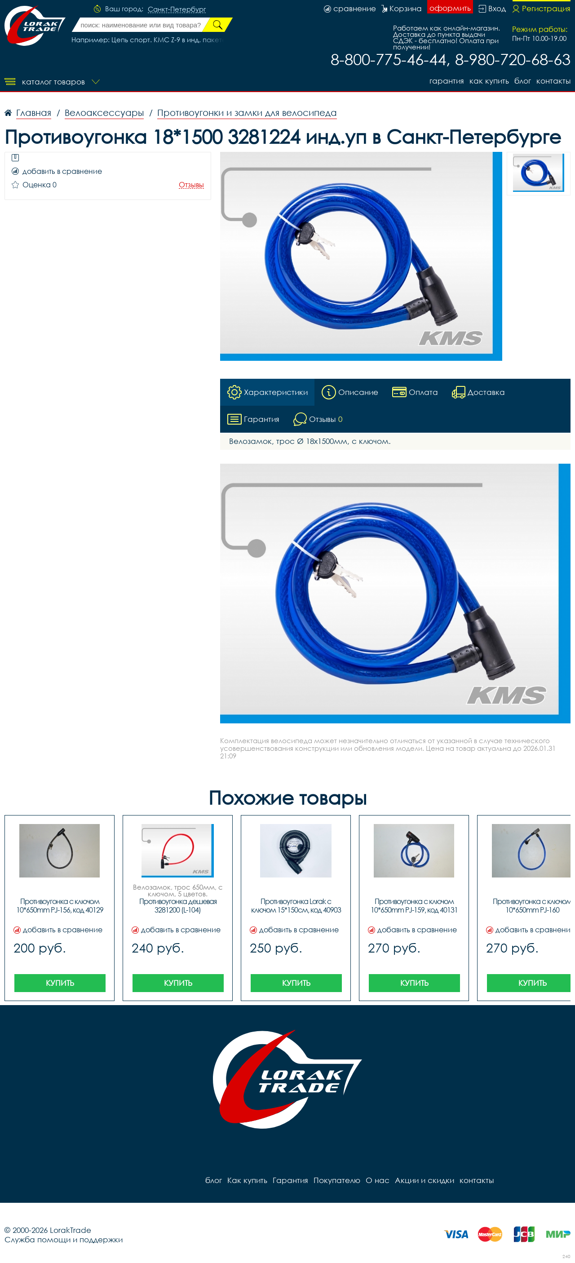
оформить (450, 8)
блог (522, 80)
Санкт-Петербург (177, 9)
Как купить (489, 80)
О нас (377, 1180)
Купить (60, 983)
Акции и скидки (424, 1180)
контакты (553, 80)
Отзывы (191, 185)
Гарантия (446, 80)
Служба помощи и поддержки (63, 1239)
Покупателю (337, 1180)
